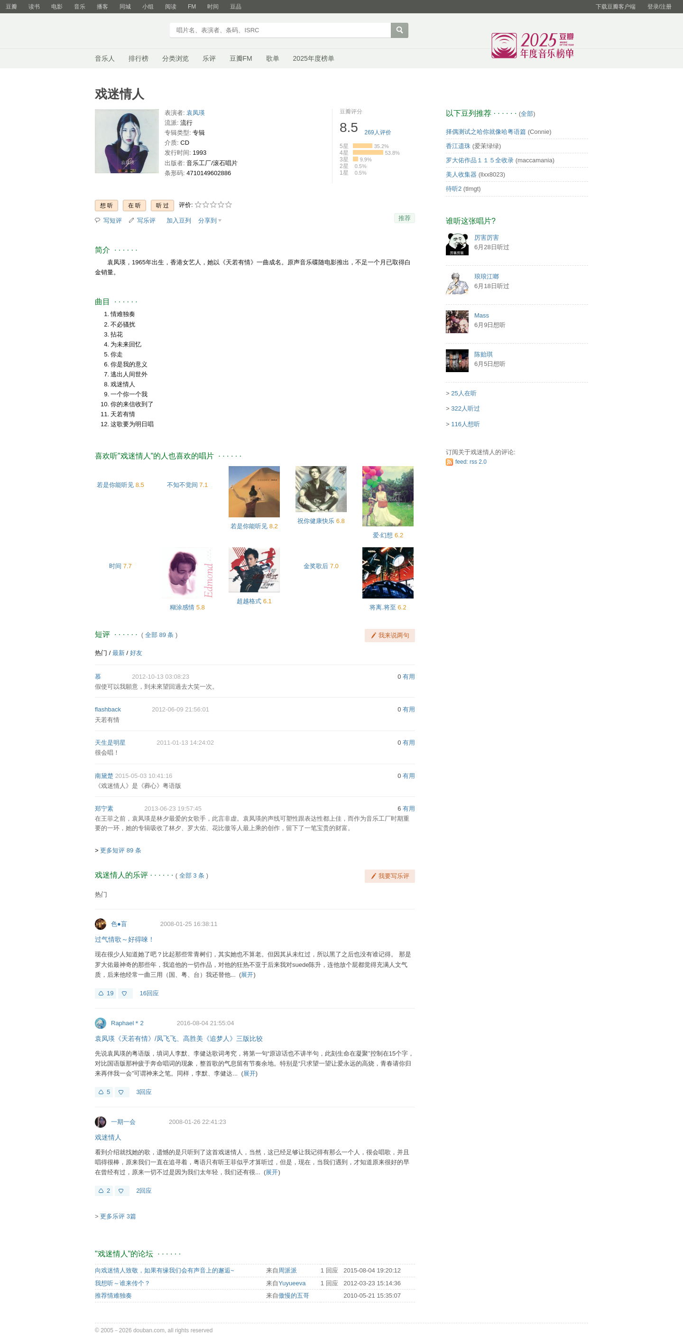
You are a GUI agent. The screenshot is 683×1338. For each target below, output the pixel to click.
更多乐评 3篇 (118, 1216)
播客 (102, 6)
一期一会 (123, 1121)
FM (192, 6)
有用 (409, 676)
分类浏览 (175, 58)
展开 (247, 974)
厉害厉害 (486, 237)
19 (110, 993)
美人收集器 (461, 174)
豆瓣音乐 (129, 31)
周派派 (287, 1270)
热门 (101, 652)
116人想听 (465, 424)
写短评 (112, 220)
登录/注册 (659, 6)
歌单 (272, 58)
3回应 (144, 1091)
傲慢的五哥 (293, 1295)
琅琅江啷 (486, 276)
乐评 (209, 58)
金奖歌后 (316, 566)
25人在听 (463, 393)
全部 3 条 (191, 875)
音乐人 (105, 58)
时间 (213, 6)
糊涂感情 (182, 607)
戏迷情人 (108, 1137)
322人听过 (465, 408)
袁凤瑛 (195, 112)
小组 (148, 6)
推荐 (404, 218)
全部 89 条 (159, 634)
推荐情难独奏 (113, 1295)
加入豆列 (178, 220)
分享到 (207, 220)
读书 (34, 6)
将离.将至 (382, 607)
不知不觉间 (182, 484)
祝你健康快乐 (315, 520)
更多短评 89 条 (120, 850)
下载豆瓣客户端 (616, 6)
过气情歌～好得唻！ (125, 939)
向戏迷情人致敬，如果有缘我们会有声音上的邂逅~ (164, 1270)
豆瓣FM (241, 58)
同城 (125, 6)
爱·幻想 (383, 535)
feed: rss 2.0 (471, 461)
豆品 (235, 6)
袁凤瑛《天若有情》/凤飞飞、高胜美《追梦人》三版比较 (179, 1038)
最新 (118, 652)
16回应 (148, 993)
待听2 (453, 188)
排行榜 (138, 58)
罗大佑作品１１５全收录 (480, 160)
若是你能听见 (115, 484)
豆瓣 (11, 6)
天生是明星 (110, 742)
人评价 (378, 132)
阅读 (170, 6)
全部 (527, 113)
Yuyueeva (291, 1283)
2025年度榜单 (313, 58)
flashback (108, 709)
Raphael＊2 (127, 1023)
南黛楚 (104, 775)
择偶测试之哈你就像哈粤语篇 (486, 131)
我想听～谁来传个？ (122, 1283)
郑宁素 (104, 808)
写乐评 (146, 220)
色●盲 (119, 923)
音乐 (79, 6)
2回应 (144, 1190)
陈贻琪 (483, 354)
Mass (481, 315)
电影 (57, 6)
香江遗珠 (458, 146)
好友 (136, 652)
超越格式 (249, 601)
